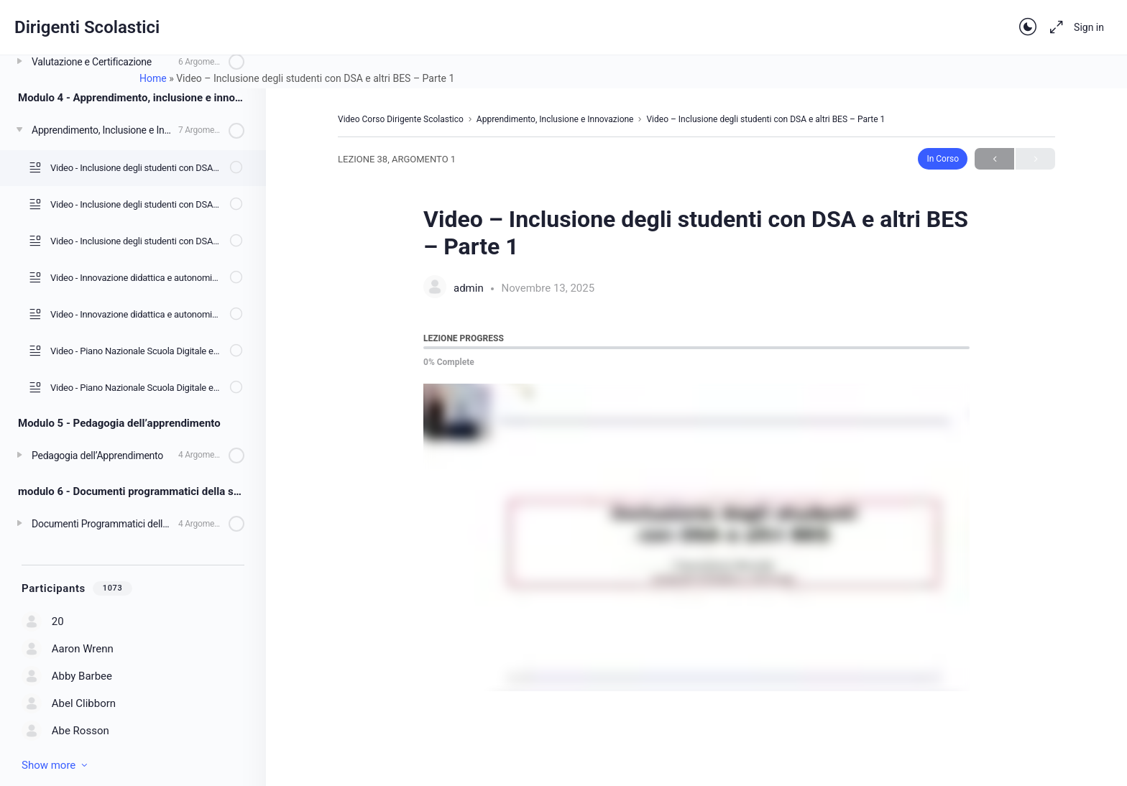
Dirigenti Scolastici (87, 27)
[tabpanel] (696, 537)
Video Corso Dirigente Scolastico (401, 119)
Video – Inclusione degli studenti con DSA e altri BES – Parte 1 (765, 119)
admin (470, 288)
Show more (56, 765)
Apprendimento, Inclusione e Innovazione (555, 119)
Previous (994, 159)
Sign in (1089, 27)
